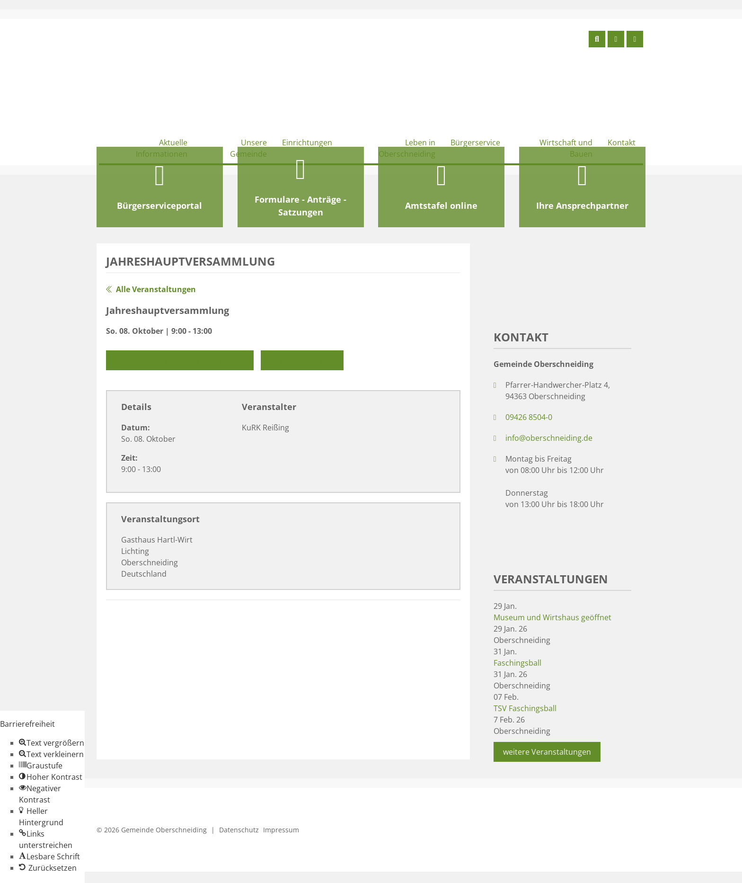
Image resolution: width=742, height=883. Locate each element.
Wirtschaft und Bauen (565, 148)
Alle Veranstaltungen (151, 289)
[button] (51, 743)
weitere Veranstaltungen (547, 752)
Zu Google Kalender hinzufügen (179, 360)
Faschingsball (517, 663)
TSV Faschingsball (525, 708)
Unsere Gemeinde (248, 148)
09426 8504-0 (528, 417)
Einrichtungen (307, 142)
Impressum (281, 829)
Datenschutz (239, 829)
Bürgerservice (475, 142)
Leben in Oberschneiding (407, 148)
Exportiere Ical (302, 360)
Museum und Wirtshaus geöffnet (552, 617)
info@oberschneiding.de (548, 438)
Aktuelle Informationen (161, 148)
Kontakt (622, 142)
